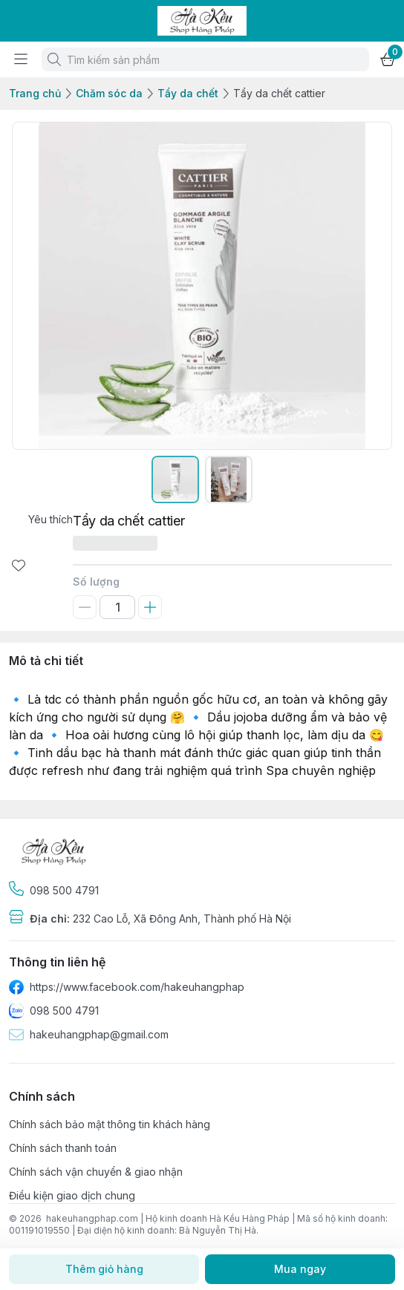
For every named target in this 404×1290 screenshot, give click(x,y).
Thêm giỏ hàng (104, 1269)
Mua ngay (300, 1269)
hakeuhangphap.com (92, 1218)
